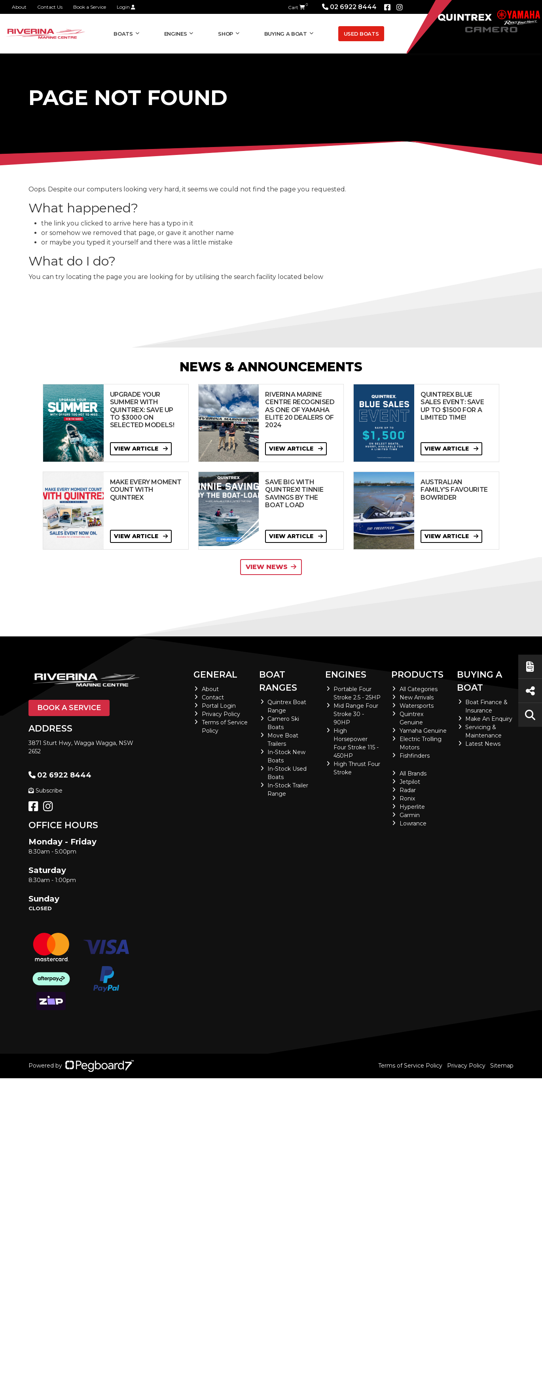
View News (271, 567)
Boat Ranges (278, 681)
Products (417, 674)
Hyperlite (412, 806)
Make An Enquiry (488, 718)
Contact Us (50, 7)
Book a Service (89, 7)
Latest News (482, 743)
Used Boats (361, 34)
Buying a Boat (285, 34)
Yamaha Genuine (423, 730)
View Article (141, 448)
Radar (408, 790)
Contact (213, 697)
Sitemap (502, 1065)
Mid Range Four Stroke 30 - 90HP (356, 714)
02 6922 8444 (349, 7)
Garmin (410, 815)
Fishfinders (415, 755)
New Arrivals (417, 697)
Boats (123, 34)
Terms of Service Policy (410, 1065)
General (215, 674)
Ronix (407, 798)
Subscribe (45, 790)
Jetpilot (410, 781)
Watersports (417, 705)
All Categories (419, 689)
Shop (225, 34)
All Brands (413, 773)
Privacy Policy (221, 714)
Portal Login (219, 705)
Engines (175, 34)
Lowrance (413, 823)
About (19, 7)
